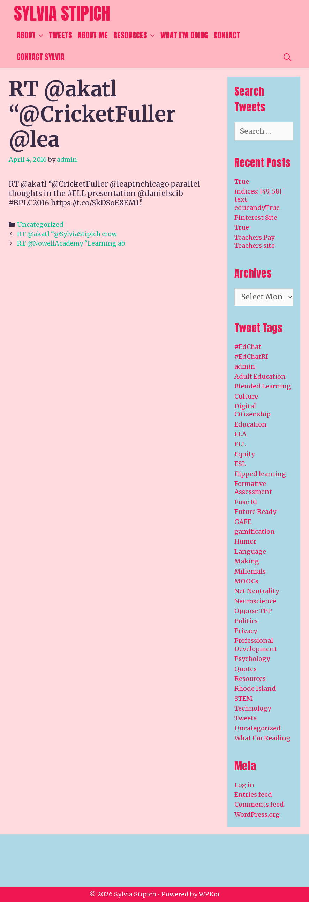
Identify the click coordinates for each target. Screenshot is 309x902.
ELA (240, 434)
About (31, 35)
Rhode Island (255, 688)
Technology (252, 708)
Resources (135, 35)
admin (244, 366)
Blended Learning (262, 386)
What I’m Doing (184, 35)
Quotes (245, 669)
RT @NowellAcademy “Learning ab (71, 243)
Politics (246, 621)
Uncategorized (40, 224)
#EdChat (247, 347)
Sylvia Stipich (62, 13)
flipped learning (260, 474)
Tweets (60, 35)
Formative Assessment (253, 488)
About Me (93, 35)
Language (250, 551)
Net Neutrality (256, 591)
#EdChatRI (251, 356)
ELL (240, 444)
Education (250, 424)
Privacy (245, 631)
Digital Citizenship (252, 410)
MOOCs (246, 581)
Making (246, 561)
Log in (244, 785)
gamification (254, 532)
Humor (245, 541)
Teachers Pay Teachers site (254, 241)
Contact (227, 35)
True (241, 181)
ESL (240, 464)
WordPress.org (257, 814)
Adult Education (260, 376)
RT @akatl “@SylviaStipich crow (67, 234)
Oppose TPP (253, 611)
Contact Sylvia (41, 57)
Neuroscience (255, 601)
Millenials (250, 571)
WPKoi (209, 894)
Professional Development (255, 645)
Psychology (252, 659)
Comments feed (259, 804)
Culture (246, 396)
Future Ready (255, 512)
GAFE (242, 522)
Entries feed (253, 795)
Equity (244, 454)
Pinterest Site (255, 217)
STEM (243, 698)
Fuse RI (245, 502)
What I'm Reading (262, 738)
